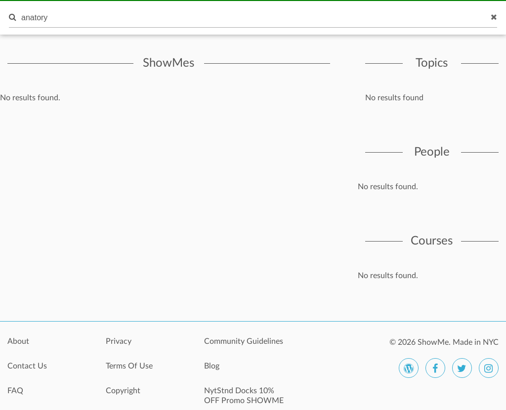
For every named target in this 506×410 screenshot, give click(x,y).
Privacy (118, 341)
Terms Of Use (129, 366)
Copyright (123, 391)
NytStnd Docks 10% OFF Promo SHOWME (244, 396)
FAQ (15, 391)
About (18, 341)
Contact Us (27, 366)
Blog (211, 366)
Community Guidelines (243, 341)
